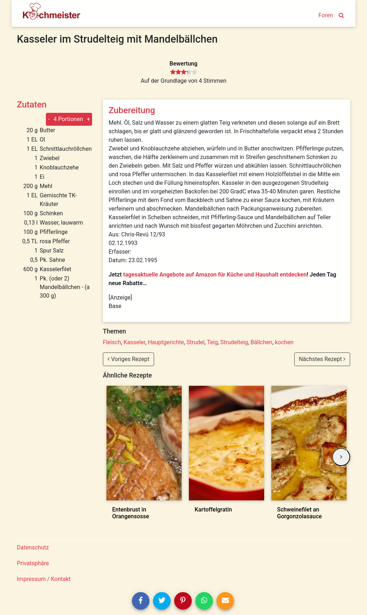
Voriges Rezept (128, 359)
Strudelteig (234, 342)
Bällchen (261, 342)
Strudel (195, 342)
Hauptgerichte (166, 342)
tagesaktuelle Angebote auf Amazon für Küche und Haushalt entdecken (215, 274)
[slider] (183, 72)
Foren (326, 15)
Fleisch (112, 342)
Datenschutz (33, 547)
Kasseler (135, 342)
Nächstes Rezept (322, 359)
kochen (284, 342)
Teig (212, 342)
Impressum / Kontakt (44, 579)
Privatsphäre (33, 563)
